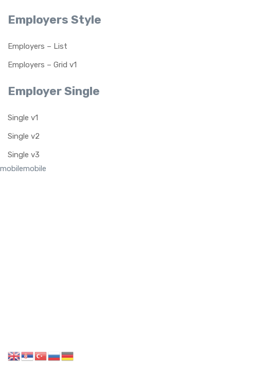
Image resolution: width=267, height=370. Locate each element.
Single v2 (24, 136)
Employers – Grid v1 (42, 64)
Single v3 (24, 154)
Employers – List (37, 46)
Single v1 (23, 117)
